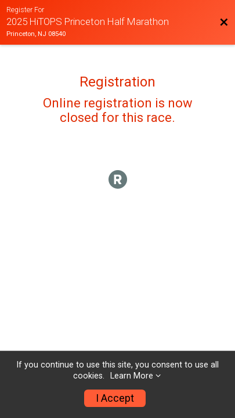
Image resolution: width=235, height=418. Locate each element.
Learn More (131, 376)
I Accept (115, 398)
